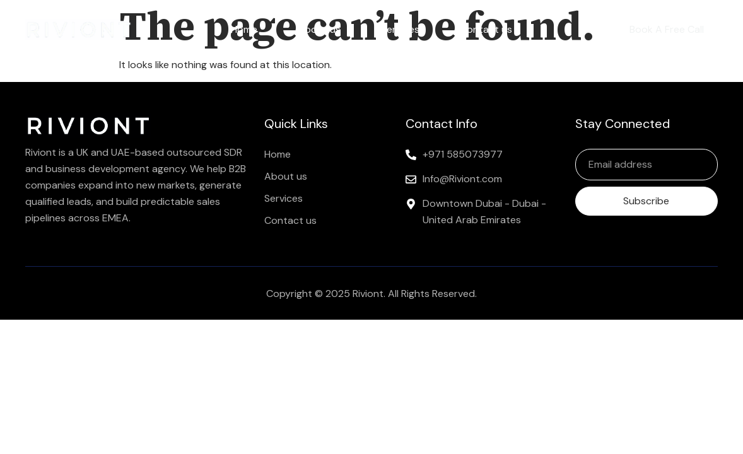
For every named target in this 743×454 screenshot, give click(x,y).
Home (244, 29)
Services (400, 29)
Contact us (486, 29)
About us (319, 29)
